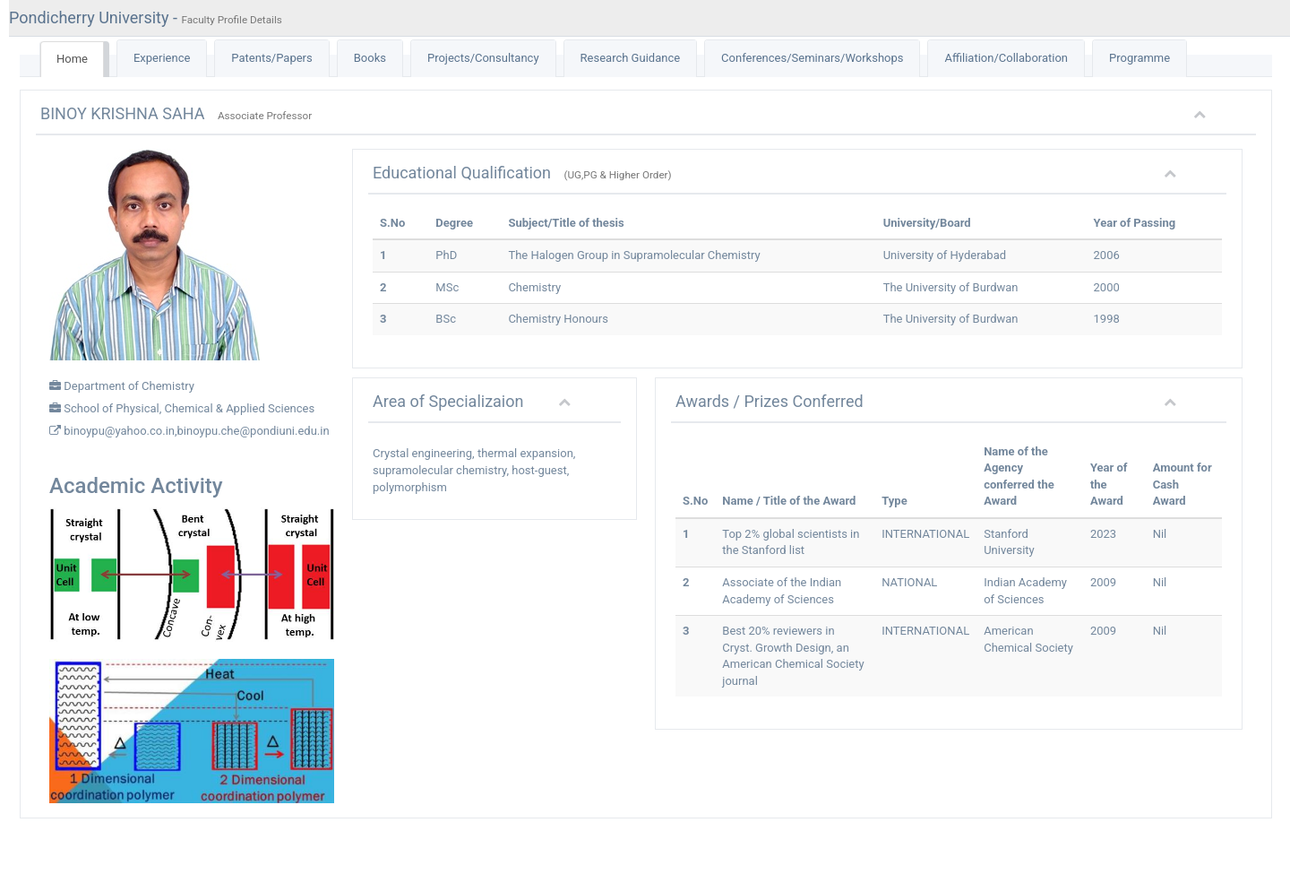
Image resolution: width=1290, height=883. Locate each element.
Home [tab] (72, 58)
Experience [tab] (161, 58)
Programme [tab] (1139, 58)
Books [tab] (370, 58)
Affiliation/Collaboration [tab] (1006, 58)
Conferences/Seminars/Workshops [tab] (812, 58)
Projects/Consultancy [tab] (483, 58)
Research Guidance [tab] (630, 58)
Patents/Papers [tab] (271, 58)
